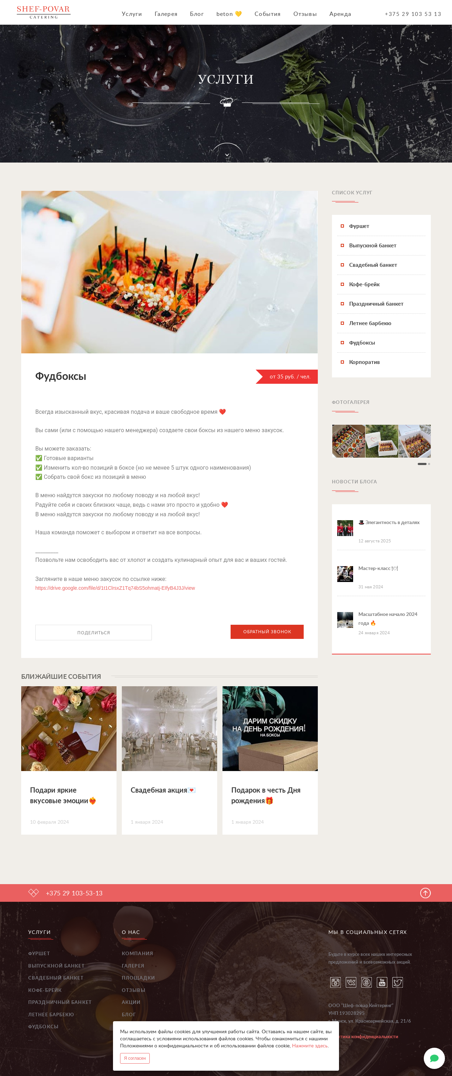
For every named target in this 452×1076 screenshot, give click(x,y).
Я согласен (135, 1058)
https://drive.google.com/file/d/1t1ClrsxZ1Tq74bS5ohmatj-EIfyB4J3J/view (115, 588)
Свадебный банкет (56, 978)
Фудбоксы (43, 1027)
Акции (131, 1002)
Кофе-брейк (45, 990)
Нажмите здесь (310, 1045)
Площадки (138, 978)
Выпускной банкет (56, 966)
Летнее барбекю (51, 1015)
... (30, 1039)
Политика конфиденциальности (363, 1037)
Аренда (340, 14)
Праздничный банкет (60, 1002)
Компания (137, 954)
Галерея (166, 14)
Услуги (132, 14)
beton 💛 (229, 14)
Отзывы (305, 14)
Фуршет (39, 954)
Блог (197, 14)
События (268, 14)
